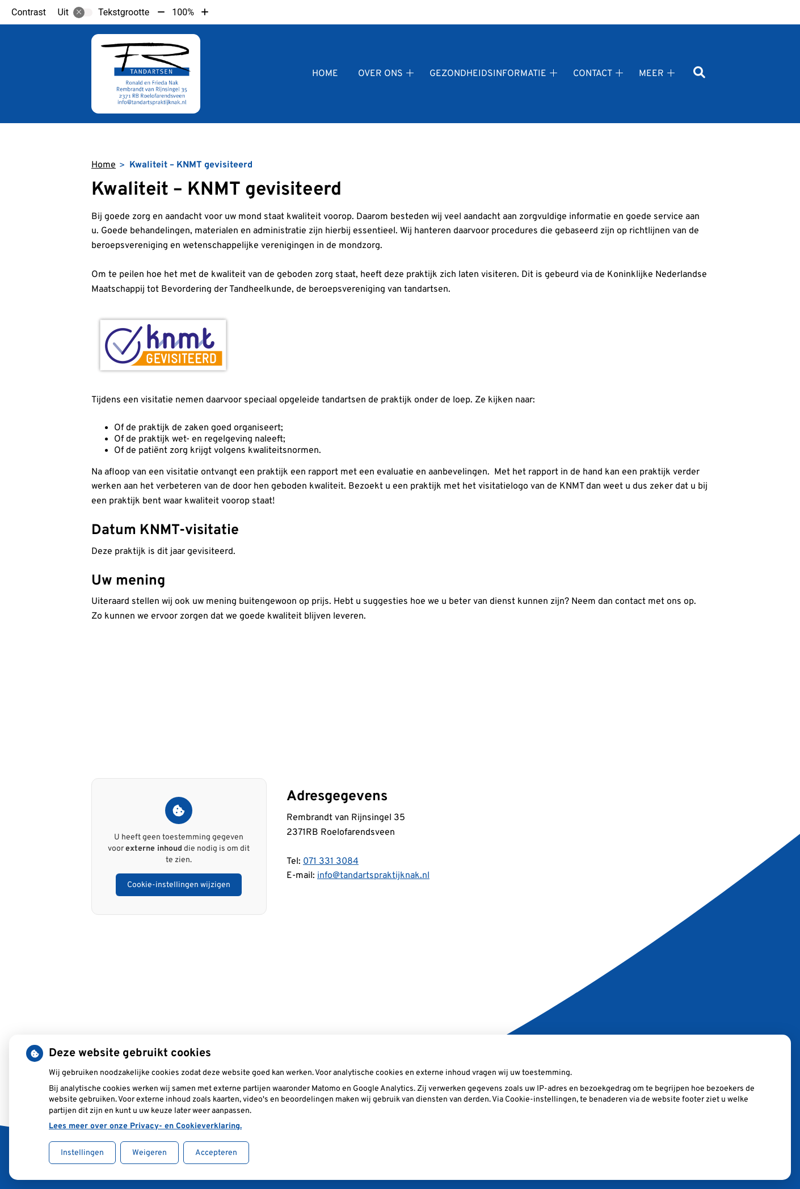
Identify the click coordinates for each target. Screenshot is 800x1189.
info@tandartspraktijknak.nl (373, 875)
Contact (592, 73)
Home (325, 73)
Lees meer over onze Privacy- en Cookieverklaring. (145, 1126)
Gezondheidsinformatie (488, 73)
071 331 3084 (331, 861)
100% (183, 12)
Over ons (380, 73)
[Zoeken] (699, 73)
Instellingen (82, 1153)
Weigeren (149, 1153)
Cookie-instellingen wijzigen (178, 885)
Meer (651, 73)
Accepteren (216, 1153)
